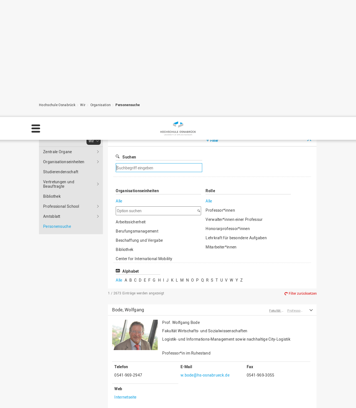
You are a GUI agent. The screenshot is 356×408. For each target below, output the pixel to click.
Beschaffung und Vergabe (139, 152)
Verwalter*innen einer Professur (234, 132)
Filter (214, 53)
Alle (119, 113)
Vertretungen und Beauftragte (58, 96)
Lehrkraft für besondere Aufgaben (236, 150)
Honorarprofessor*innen (228, 141)
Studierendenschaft (60, 84)
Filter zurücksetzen (303, 206)
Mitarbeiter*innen (221, 159)
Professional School (61, 118)
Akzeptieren (336, 395)
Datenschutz (195, 398)
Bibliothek (52, 108)
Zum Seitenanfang (292, 362)
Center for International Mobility (144, 171)
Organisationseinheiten (64, 74)
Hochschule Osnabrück (57, 17)
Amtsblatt (51, 128)
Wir (82, 17)
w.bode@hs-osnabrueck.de (205, 287)
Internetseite (125, 309)
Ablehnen (304, 395)
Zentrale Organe (57, 64)
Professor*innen (220, 122)
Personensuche (127, 17)
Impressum (167, 398)
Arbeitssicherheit (130, 134)
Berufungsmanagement (137, 143)
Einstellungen (270, 395)
